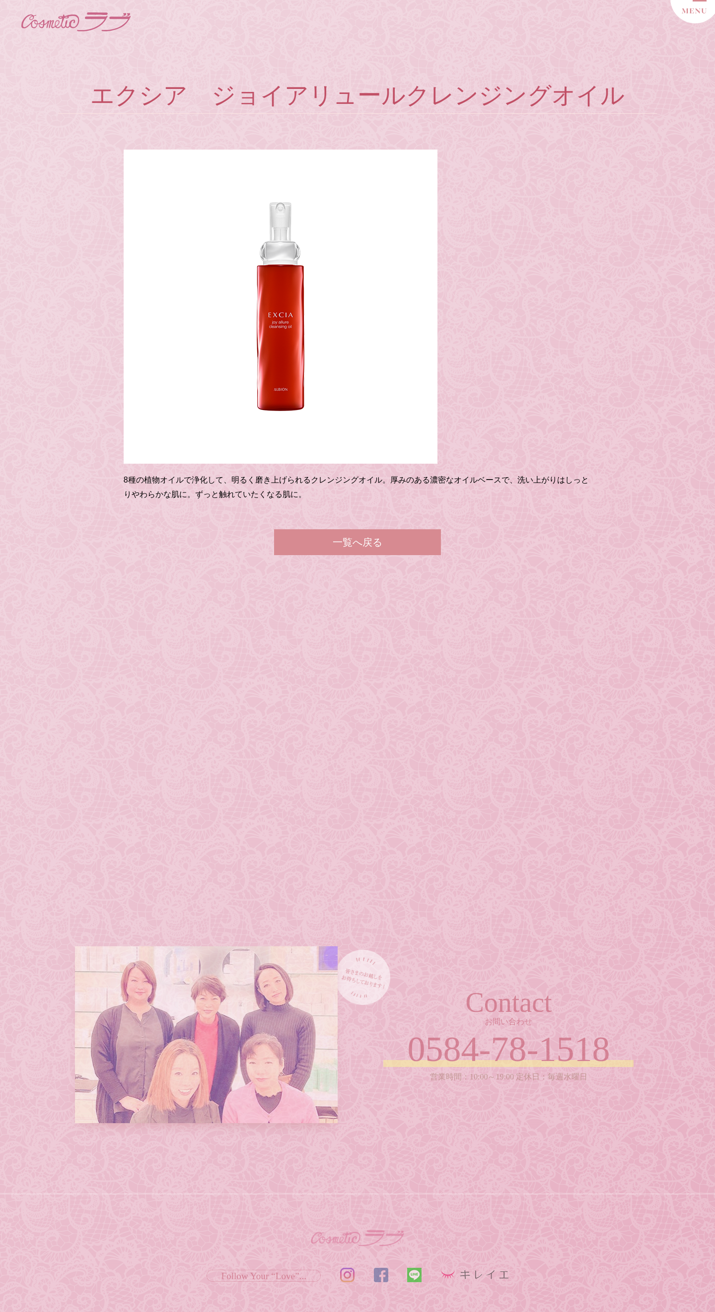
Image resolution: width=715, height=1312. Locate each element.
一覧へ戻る (357, 542)
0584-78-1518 (509, 1049)
